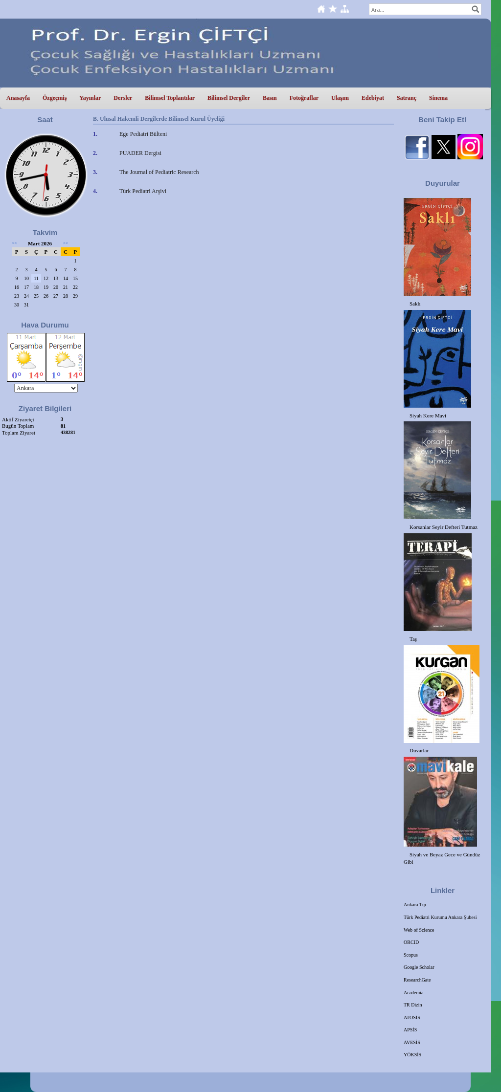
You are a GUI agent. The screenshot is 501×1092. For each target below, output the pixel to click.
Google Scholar (419, 967)
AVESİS (412, 1042)
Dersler (123, 97)
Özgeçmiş (55, 97)
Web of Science (419, 930)
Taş (413, 639)
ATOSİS (412, 1017)
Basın (270, 97)
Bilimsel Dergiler (228, 97)
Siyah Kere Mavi (428, 415)
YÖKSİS (412, 1054)
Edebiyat (373, 97)
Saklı (415, 303)
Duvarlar (419, 750)
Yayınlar (90, 97)
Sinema (438, 97)
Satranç (406, 97)
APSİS (410, 1029)
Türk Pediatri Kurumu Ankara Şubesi (440, 917)
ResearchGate (417, 980)
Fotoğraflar (304, 97)
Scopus (411, 955)
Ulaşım (340, 97)
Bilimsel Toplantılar (170, 97)
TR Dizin (413, 1004)
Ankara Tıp (415, 904)
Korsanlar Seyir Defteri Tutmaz (444, 527)
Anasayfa (18, 97)
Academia (414, 992)
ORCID (411, 942)
